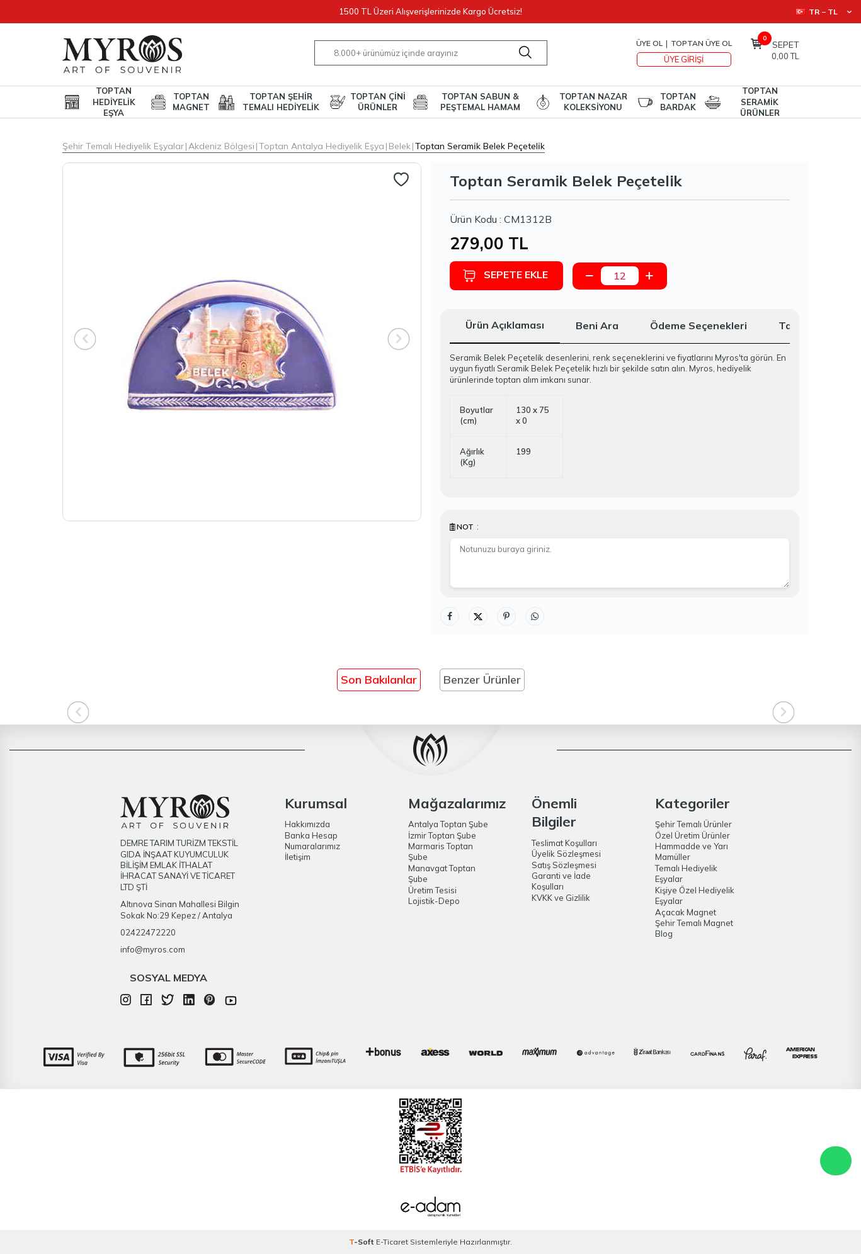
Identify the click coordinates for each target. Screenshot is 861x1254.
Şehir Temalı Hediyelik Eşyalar (123, 146)
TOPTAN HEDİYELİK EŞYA (114, 102)
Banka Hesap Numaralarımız (312, 840)
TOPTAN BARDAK (678, 101)
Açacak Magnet (685, 912)
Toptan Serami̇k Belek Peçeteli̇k (480, 146)
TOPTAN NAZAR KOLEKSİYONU (593, 101)
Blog (664, 934)
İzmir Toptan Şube (442, 835)
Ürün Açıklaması (504, 325)
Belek (400, 146)
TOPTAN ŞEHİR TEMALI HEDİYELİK (280, 101)
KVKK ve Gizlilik (561, 898)
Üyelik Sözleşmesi (566, 854)
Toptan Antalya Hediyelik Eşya (321, 146)
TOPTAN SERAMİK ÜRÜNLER (760, 102)
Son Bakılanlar (379, 679)
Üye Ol (649, 43)
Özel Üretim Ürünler (692, 835)
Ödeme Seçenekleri (698, 325)
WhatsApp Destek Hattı (836, 1160)
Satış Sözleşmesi (564, 865)
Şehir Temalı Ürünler (693, 824)
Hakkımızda (307, 824)
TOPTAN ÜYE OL (701, 43)
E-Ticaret (392, 1241)
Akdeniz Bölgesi (221, 146)
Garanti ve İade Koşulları (561, 881)
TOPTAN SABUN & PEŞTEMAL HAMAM (480, 101)
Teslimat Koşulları (564, 843)
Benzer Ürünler (482, 679)
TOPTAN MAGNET (191, 101)
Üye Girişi (684, 59)
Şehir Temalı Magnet (694, 923)
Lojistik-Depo (434, 901)
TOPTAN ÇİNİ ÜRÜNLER (378, 101)
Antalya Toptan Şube (448, 824)
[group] (242, 342)
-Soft (362, 1241)
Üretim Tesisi (432, 890)
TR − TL (823, 11)
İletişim (298, 857)
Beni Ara (597, 325)
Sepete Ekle (505, 275)
